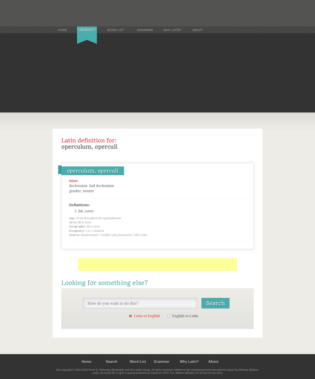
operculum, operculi (93, 171)
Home (62, 30)
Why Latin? (173, 30)
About (197, 30)
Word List (115, 30)
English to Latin (185, 316)
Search (86, 30)
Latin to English (147, 316)
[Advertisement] (157, 79)
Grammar (145, 30)
